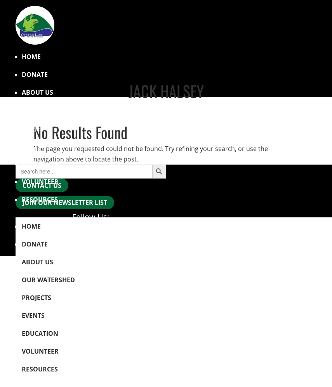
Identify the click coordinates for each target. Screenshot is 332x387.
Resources (40, 199)
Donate (35, 74)
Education (40, 164)
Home (31, 56)
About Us (37, 262)
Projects (36, 128)
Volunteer (40, 181)
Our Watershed (48, 110)
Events (33, 146)
